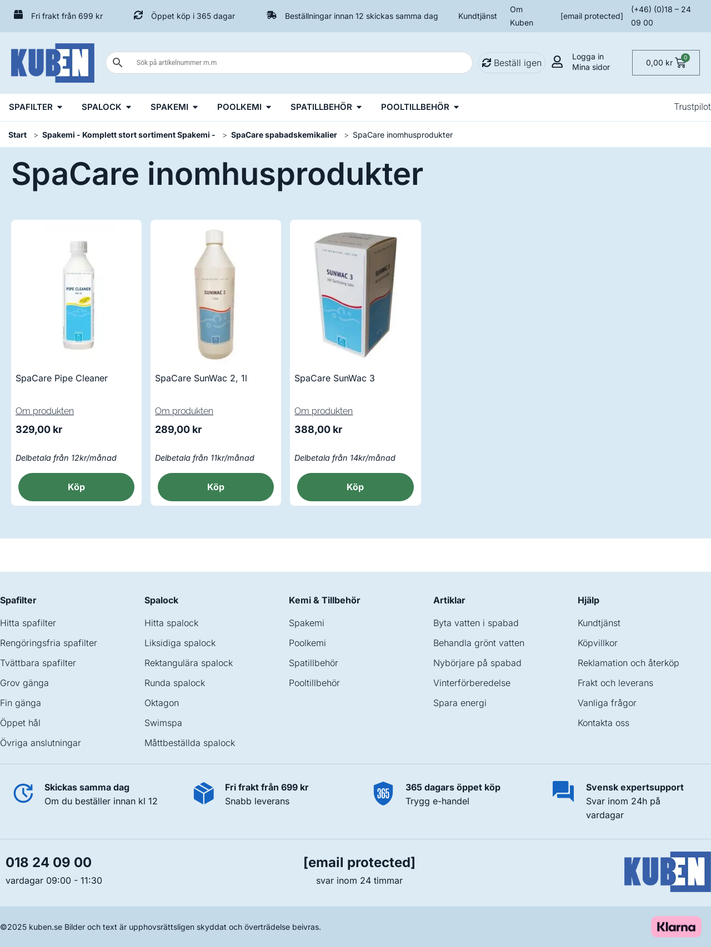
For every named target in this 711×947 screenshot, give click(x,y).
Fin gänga (20, 702)
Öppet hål (20, 722)
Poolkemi (307, 642)
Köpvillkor (598, 642)
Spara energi (460, 702)
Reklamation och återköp (628, 662)
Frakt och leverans (615, 682)
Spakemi (306, 622)
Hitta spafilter (28, 622)
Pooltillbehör (314, 682)
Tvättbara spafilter (38, 662)
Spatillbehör (313, 662)
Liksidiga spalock (180, 642)
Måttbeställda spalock (189, 742)
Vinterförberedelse (471, 682)
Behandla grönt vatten (478, 642)
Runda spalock (174, 682)
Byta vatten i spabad (476, 622)
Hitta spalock (171, 622)
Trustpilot (692, 107)
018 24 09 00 (49, 862)
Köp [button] (76, 486)
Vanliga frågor (607, 702)
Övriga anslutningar (40, 742)
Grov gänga (24, 682)
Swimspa (163, 722)
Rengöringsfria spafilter (48, 642)
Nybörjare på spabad (477, 662)
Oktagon (161, 702)
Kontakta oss (603, 722)
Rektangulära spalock (188, 662)
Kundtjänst (477, 16)
